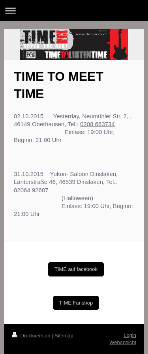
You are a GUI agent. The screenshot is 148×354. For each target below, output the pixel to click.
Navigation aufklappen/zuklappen (74, 10)
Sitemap (63, 336)
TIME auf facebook (75, 269)
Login (130, 335)
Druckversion (32, 336)
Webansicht (122, 342)
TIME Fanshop (76, 303)
